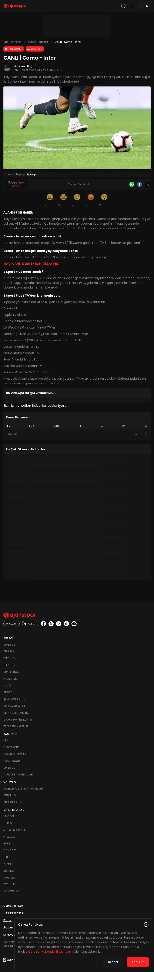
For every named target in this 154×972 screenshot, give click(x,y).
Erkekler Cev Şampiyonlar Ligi (23, 788)
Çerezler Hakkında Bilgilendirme (51, 951)
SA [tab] (123, 426)
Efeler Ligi (9, 795)
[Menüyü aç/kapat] (131, 6)
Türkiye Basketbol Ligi (18, 774)
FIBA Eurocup (12, 761)
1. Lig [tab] (31, 426)
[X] (147, 184)
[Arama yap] (123, 6)
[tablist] (77, 426)
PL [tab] (80, 426)
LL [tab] (102, 426)
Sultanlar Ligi (12, 802)
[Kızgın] (91, 200)
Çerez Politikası (13, 905)
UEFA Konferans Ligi (16, 713)
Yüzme (7, 864)
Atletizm (9, 836)
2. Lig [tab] (57, 426)
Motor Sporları (14, 830)
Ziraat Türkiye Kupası (17, 719)
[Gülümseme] (50, 200)
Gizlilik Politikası (13, 913)
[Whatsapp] (131, 184)
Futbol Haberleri (38, 42)
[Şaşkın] (104, 200)
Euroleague (11, 747)
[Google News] (16, 184)
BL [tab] (146, 426)
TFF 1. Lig (8, 651)
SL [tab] (8, 426)
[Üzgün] (77, 200)
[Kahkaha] (63, 200)
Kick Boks (10, 850)
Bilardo (8, 871)
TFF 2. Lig (9, 658)
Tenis (6, 857)
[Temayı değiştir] (144, 6)
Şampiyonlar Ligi (14, 699)
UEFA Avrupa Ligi (14, 706)
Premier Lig (10, 679)
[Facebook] (139, 184)
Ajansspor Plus (34, 48)
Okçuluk (9, 884)
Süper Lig (9, 644)
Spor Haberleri (12, 42)
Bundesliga (11, 672)
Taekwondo (11, 891)
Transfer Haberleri (16, 726)
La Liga (7, 685)
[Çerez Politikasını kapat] (146, 924)
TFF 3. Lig (9, 665)
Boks (6, 843)
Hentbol (8, 816)
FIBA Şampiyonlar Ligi (17, 754)
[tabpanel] (77, 434)
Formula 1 (9, 877)
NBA (6, 740)
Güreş (7, 823)
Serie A (7, 692)
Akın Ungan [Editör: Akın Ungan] (28, 66)
